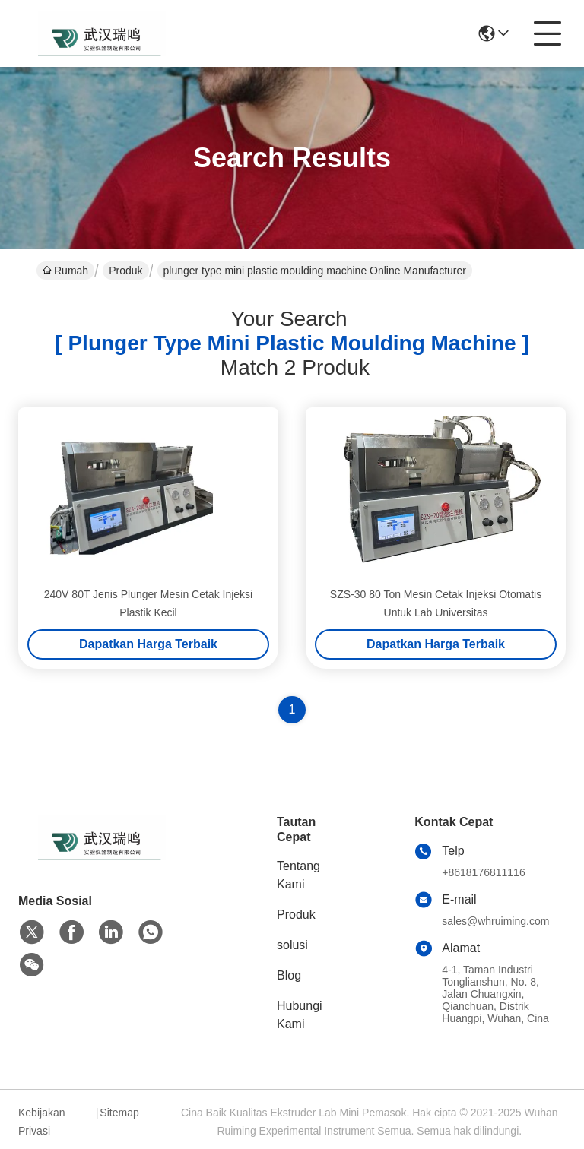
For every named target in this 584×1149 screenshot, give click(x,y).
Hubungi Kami (299, 1014)
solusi (292, 945)
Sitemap (119, 1112)
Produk (125, 270)
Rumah (65, 270)
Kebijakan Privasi (41, 1121)
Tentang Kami (298, 875)
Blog (289, 975)
